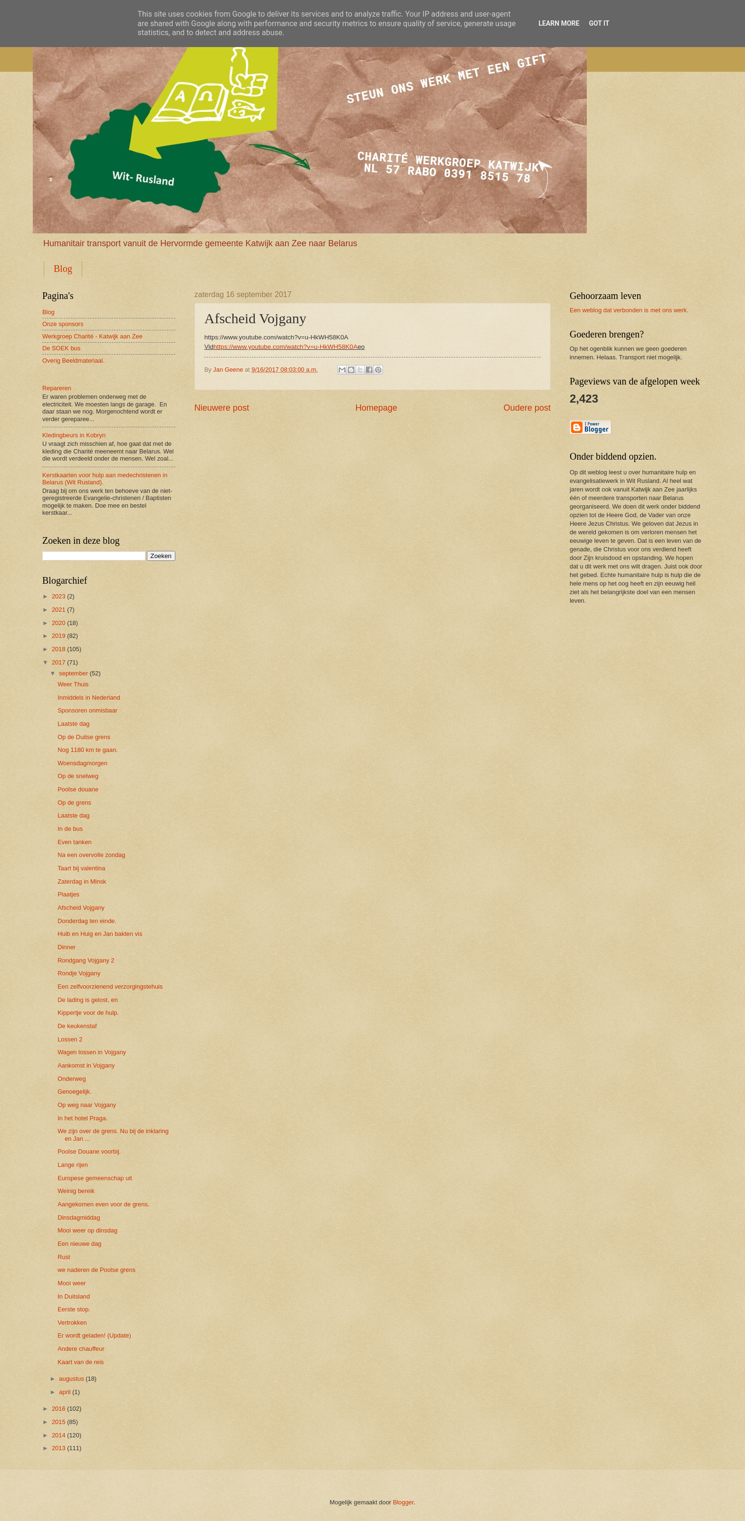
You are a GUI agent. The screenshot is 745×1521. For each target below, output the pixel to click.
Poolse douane (77, 789)
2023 (59, 596)
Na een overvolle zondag (91, 854)
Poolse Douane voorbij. (89, 1151)
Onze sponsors (63, 323)
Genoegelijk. (74, 1091)
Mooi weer (71, 1283)
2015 (59, 1421)
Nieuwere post (221, 408)
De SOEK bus (61, 348)
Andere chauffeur (81, 1348)
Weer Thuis (72, 684)
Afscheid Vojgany (81, 907)
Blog (63, 268)
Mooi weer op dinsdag (87, 1230)
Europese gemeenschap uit (94, 1178)
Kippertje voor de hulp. (88, 1012)
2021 (59, 609)
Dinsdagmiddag (78, 1217)
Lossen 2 (69, 1039)
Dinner (66, 947)
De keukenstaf (76, 1026)
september (73, 673)
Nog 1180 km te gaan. (87, 749)
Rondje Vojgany (78, 973)
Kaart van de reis (80, 1362)
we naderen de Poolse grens (96, 1269)
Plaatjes (68, 894)
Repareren (56, 388)
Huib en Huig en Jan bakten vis (99, 933)
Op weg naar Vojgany (86, 1104)
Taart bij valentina (81, 868)
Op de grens (74, 802)
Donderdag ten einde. (86, 920)
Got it (599, 23)
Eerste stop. (73, 1309)
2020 (59, 622)
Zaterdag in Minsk (81, 881)
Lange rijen (72, 1164)
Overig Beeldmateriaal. (73, 360)
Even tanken (74, 842)
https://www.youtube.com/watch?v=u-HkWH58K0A (285, 346)
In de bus (70, 828)
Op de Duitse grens (83, 737)
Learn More (558, 23)
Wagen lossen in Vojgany (91, 1052)
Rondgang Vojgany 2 (86, 960)
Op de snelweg (77, 776)
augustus (71, 1378)
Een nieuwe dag (79, 1243)
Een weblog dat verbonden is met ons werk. (629, 310)
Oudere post (527, 408)
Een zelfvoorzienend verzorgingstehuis (109, 986)
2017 (59, 662)
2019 (59, 635)
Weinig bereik (76, 1190)
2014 (59, 1435)
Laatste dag (73, 723)
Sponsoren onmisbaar (87, 710)
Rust (63, 1257)
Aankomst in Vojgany (86, 1065)
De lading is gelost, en (87, 999)
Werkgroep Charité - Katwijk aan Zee (92, 336)
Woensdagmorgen (82, 763)
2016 (59, 1408)
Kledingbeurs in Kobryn (73, 435)
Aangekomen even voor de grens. (103, 1204)
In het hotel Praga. (82, 1118)
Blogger (403, 1502)
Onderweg (71, 1078)
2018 (59, 649)
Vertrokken (72, 1322)
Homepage (376, 408)
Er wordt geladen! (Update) (94, 1335)
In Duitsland (73, 1296)
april (64, 1392)
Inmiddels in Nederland (88, 697)
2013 (59, 1448)
